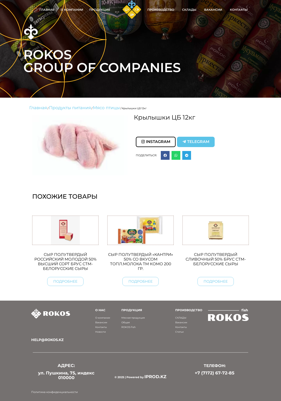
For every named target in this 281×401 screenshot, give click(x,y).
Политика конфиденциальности (54, 392)
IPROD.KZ (155, 376)
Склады (189, 10)
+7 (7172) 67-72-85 (214, 373)
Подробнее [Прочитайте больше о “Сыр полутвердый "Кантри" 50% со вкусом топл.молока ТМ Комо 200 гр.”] (140, 281)
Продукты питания (70, 107)
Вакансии (213, 10)
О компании (72, 10)
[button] (165, 155)
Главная (46, 10)
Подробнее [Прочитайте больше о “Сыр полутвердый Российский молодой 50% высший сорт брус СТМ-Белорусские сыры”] (65, 281)
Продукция (99, 10)
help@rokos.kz (47, 340)
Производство (160, 10)
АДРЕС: (66, 365)
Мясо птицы (106, 107)
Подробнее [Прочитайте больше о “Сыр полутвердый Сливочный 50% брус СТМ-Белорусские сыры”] (216, 281)
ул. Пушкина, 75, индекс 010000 (66, 375)
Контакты (239, 10)
